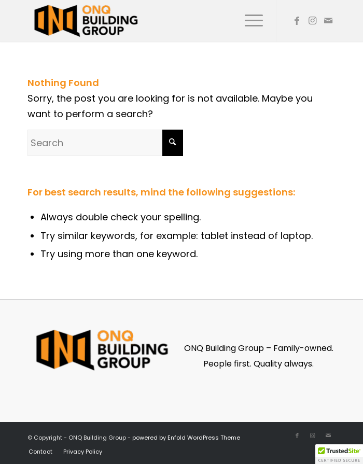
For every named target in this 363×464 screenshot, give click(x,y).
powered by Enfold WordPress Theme (186, 437)
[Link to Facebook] (297, 21)
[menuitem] (248, 20)
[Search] (105, 143)
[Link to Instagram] (312, 21)
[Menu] (248, 20)
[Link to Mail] (328, 21)
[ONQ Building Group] (150, 20)
